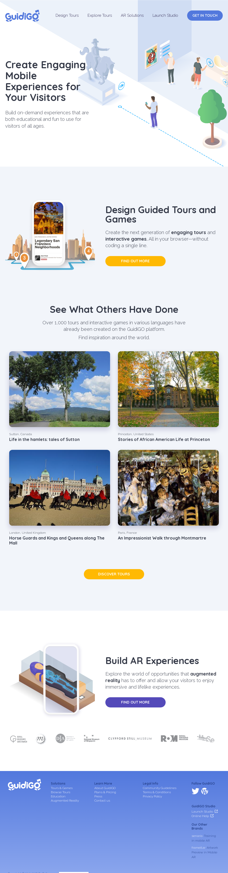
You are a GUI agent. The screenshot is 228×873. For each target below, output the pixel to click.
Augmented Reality (65, 800)
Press (98, 796)
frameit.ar (198, 825)
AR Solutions (132, 15)
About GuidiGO (105, 788)
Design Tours (67, 15)
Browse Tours (60, 792)
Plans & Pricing (105, 792)
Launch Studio (165, 15)
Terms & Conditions (157, 792)
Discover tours (114, 574)
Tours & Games (62, 788)
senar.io (197, 813)
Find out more (135, 261)
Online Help (200, 793)
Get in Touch (205, 15)
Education (58, 796)
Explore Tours (100, 15)
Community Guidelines (159, 788)
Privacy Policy (152, 796)
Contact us (102, 800)
